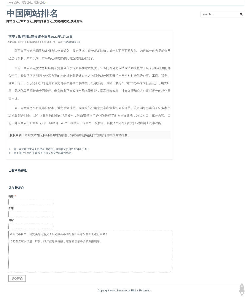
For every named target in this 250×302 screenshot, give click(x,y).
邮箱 (11, 208)
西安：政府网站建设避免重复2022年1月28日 (40, 36)
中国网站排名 (32, 13)
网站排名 (24, 25)
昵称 (12, 196)
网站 (11, 220)
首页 (11, 25)
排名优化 (40, 25)
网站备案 (69, 25)
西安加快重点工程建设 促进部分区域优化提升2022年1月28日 (54, 149)
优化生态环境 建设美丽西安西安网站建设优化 (45, 152)
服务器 (55, 25)
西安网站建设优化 (72, 42)
